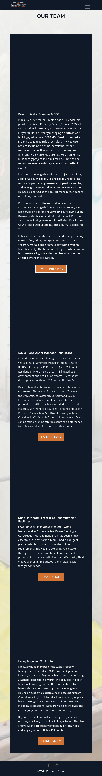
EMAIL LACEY (51, 741)
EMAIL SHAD (51, 577)
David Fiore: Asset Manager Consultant (45, 353)
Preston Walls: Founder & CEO (38, 114)
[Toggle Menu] (87, 6)
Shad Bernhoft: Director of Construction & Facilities (47, 519)
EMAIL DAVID (51, 437)
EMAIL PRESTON (51, 269)
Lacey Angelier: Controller (36, 661)
